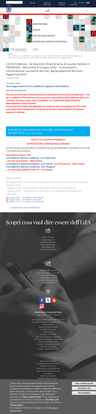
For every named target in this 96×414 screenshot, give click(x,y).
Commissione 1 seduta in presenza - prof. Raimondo (31, 158)
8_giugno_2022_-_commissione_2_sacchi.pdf (24, 200)
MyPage (32, 3)
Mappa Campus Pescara (48, 378)
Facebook (42, 300)
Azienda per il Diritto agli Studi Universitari (48, 320)
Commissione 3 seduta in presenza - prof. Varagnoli (30, 167)
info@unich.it (50, 270)
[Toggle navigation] (87, 10)
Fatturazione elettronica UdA (48, 368)
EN (88, 2)
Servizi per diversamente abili (48, 344)
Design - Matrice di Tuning (48, 349)
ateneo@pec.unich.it (50, 273)
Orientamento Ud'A (48, 329)
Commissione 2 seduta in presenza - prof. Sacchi (29, 164)
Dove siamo (48, 373)
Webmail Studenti (61, 4)
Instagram (42, 306)
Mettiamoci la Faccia (48, 366)
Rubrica (82, 3)
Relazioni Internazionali (48, 327)
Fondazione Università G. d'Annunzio (48, 339)
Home (10, 54)
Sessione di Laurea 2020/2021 (25, 207)
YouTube (54, 300)
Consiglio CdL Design (48, 334)
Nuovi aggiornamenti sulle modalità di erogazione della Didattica (37, 86)
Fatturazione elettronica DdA (48, 371)
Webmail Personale (47, 4)
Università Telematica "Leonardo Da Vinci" (48, 322)
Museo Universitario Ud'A (48, 342)
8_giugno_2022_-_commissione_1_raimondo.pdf (25, 198)
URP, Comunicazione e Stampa (48, 337)
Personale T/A (48, 324)
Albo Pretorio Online (48, 361)
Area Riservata (73, 4)
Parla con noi (48, 332)
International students (48, 346)
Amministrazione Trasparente (48, 364)
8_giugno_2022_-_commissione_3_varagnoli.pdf (25, 202)
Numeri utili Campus (48, 376)
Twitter (48, 300)
